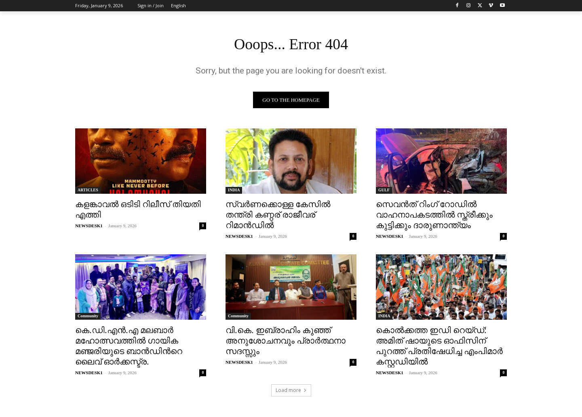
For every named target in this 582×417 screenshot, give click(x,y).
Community (88, 317)
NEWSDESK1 (89, 226)
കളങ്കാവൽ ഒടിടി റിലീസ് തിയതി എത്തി (138, 210)
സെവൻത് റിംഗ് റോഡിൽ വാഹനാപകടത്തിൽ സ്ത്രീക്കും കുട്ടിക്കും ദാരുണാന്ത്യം (434, 215)
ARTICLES (88, 191)
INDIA (234, 191)
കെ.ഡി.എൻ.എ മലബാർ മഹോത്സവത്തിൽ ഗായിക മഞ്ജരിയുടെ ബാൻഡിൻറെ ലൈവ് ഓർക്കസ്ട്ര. (128, 346)
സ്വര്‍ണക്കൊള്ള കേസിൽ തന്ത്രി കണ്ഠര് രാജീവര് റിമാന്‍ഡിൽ (278, 215)
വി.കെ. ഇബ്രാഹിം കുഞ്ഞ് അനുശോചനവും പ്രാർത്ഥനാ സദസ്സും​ (286, 341)
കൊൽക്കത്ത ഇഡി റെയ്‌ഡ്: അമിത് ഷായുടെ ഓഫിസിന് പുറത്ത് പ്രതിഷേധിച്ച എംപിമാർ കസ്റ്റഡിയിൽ (439, 346)
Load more (291, 391)
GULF (384, 191)
